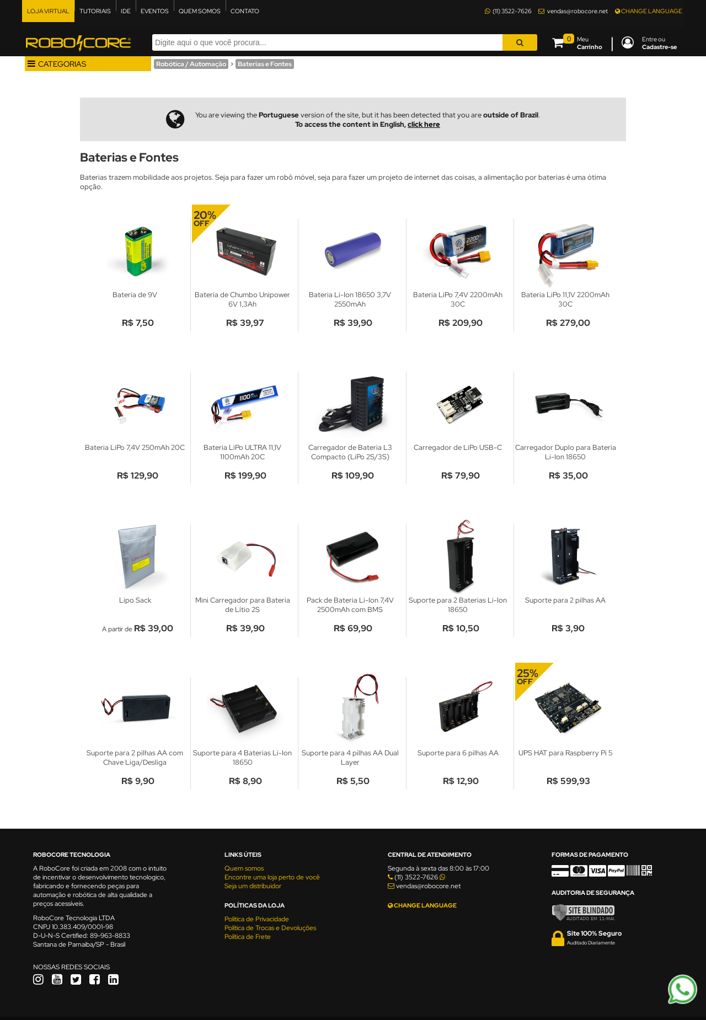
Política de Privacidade (256, 919)
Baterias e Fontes (265, 64)
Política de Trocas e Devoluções (270, 928)
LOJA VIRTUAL (48, 11)
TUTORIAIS (95, 11)
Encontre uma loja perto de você (272, 877)
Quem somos (244, 868)
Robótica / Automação (191, 64)
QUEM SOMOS (200, 11)
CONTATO (245, 11)
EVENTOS (155, 11)
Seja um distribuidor (252, 886)
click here (424, 124)
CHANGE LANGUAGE (648, 11)
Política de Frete (247, 936)
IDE (126, 11)
